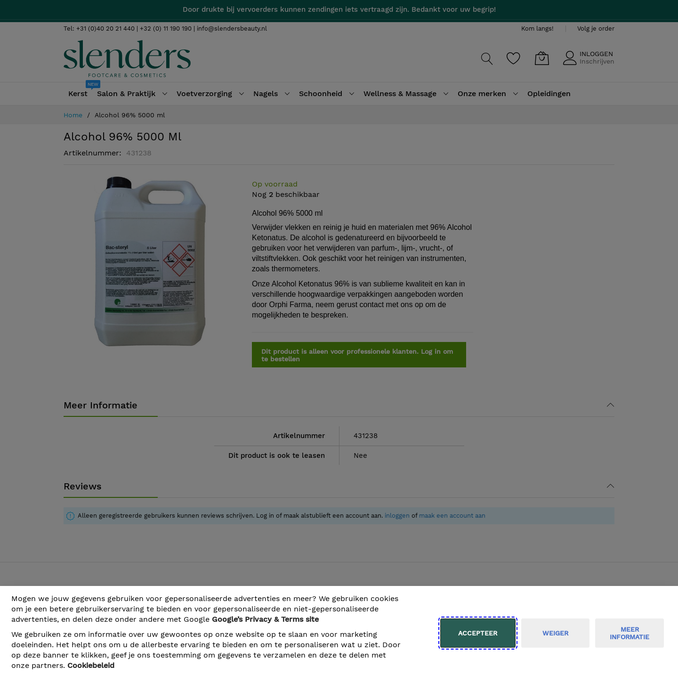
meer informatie (629, 633)
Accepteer (477, 633)
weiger (555, 633)
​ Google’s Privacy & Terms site (265, 619)
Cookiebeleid (90, 665)
